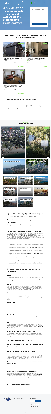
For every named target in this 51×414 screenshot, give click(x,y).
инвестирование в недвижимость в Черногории (24, 235)
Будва (11, 213)
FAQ (23, 402)
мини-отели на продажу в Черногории (32, 247)
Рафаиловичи (36, 214)
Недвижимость (16, 1)
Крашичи (18, 214)
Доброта (9, 214)
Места (23, 1)
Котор (42, 213)
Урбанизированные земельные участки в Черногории (26, 260)
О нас (15, 400)
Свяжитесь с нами (17, 402)
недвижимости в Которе (29, 289)
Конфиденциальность (26, 400)
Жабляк (29, 213)
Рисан (15, 216)
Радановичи (31, 216)
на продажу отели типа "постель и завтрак (32, 253)
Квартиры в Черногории (12, 108)
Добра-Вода (34, 213)
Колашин (38, 213)
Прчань (21, 216)
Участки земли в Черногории (30, 108)
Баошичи (40, 214)
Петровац (18, 213)
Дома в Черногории (20, 108)
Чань (35, 216)
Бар (8, 213)
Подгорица (14, 214)
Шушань (27, 214)
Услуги (18, 4)
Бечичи (26, 213)
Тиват (14, 213)
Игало (18, 216)
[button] (39, 12)
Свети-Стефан (10, 216)
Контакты (23, 4)
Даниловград (26, 216)
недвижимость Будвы (10, 280)
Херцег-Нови (23, 214)
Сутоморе (22, 213)
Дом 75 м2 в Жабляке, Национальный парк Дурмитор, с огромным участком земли (38, 153)
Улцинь (31, 214)
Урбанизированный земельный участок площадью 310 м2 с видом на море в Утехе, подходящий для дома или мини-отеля (12, 152)
